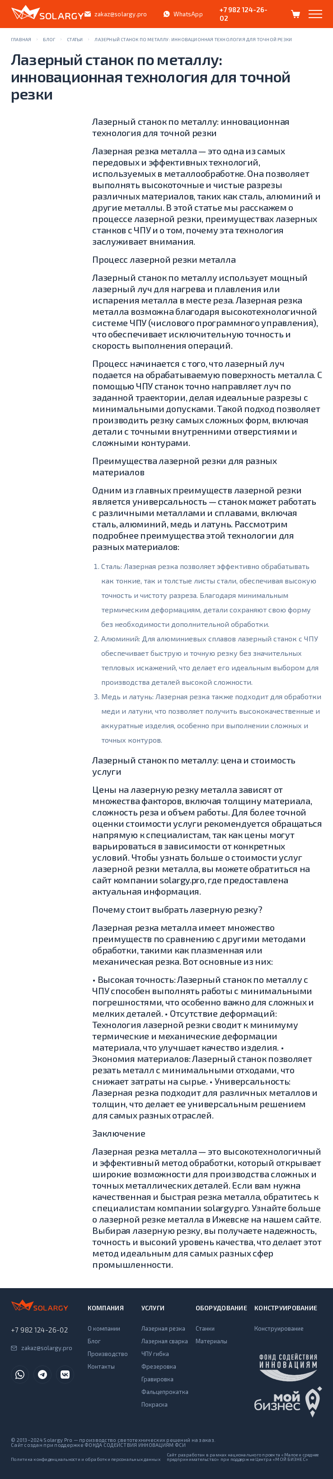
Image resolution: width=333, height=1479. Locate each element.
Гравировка (157, 1379)
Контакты (101, 1366)
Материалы (211, 1341)
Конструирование (279, 1328)
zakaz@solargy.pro (115, 14)
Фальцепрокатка (164, 1391)
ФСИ (180, 1445)
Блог (94, 1341)
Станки (205, 1328)
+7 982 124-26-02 (243, 13)
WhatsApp (183, 14)
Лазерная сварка (164, 1341)
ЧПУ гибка (155, 1353)
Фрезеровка (158, 1366)
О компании (104, 1328)
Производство (108, 1353)
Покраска (154, 1404)
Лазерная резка (163, 1328)
